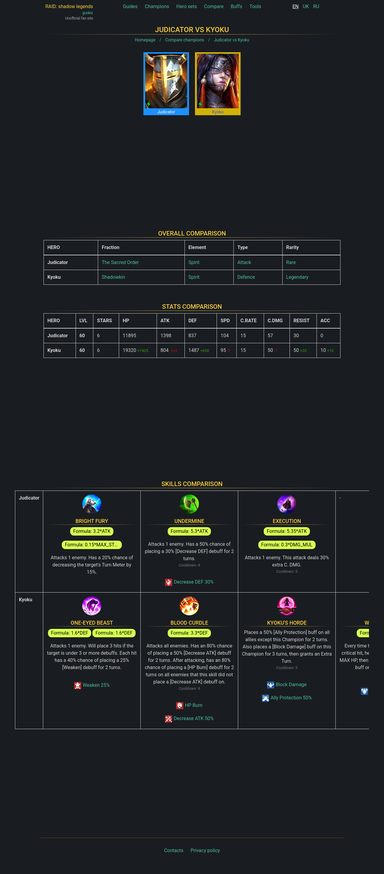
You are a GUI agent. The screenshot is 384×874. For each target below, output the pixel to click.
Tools (255, 6)
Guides (130, 6)
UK (306, 6)
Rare (291, 262)
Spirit (194, 262)
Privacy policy (205, 850)
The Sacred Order (120, 262)
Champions (157, 6)
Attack (244, 262)
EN (295, 6)
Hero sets (186, 6)
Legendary (297, 277)
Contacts (173, 850)
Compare (214, 6)
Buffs (236, 6)
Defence (246, 277)
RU (316, 6)
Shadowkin (113, 277)
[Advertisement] (192, 168)
